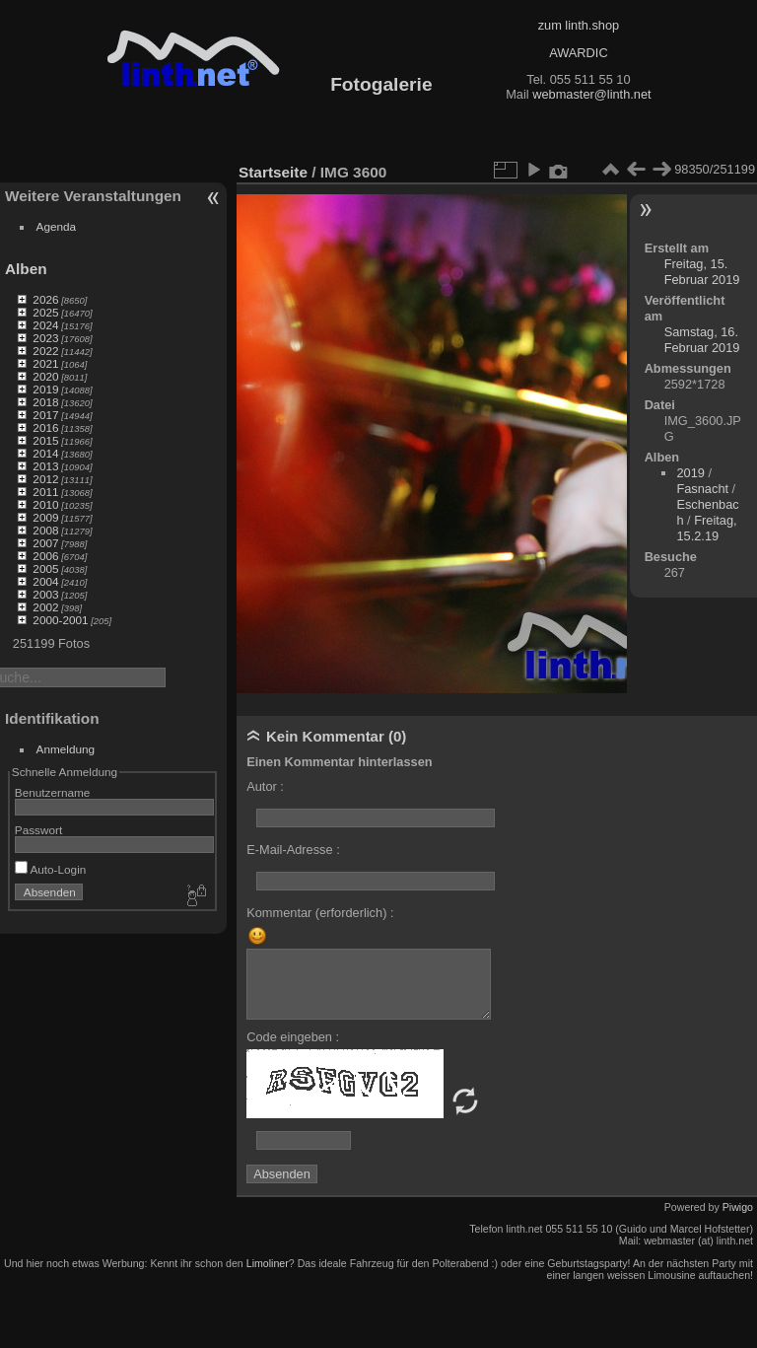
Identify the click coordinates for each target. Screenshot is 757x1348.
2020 (45, 376)
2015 (45, 440)
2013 (45, 466)
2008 (45, 530)
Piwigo (738, 1207)
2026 (45, 299)
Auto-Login (51, 869)
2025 (45, 312)
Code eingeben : (292, 1036)
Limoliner (267, 1263)
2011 (45, 491)
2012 (45, 478)
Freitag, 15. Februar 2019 (702, 271)
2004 (45, 581)
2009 (45, 517)
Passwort (38, 829)
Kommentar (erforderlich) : (319, 912)
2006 (45, 555)
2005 (45, 568)
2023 (45, 337)
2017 (45, 414)
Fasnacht (702, 488)
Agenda (56, 226)
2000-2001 (60, 619)
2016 (45, 427)
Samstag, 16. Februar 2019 (702, 339)
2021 (45, 363)
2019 (45, 389)
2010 (45, 504)
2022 (45, 350)
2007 (45, 542)
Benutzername (53, 792)
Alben (26, 268)
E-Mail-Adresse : (293, 849)
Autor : (265, 786)
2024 (45, 325)
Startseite (273, 172)
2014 (45, 453)
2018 (45, 401)
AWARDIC (578, 52)
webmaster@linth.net (591, 94)
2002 (45, 607)
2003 (45, 594)
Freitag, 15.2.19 (706, 528)
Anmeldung (66, 749)
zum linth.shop (579, 25)
